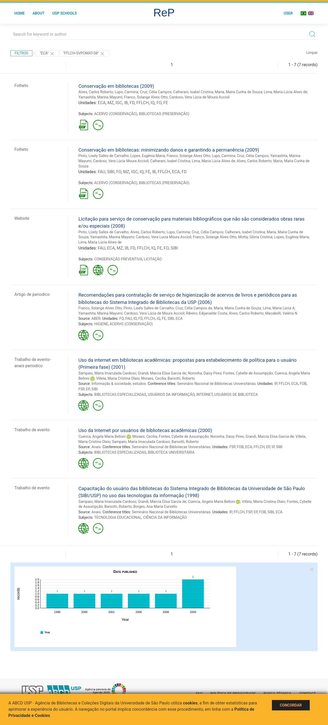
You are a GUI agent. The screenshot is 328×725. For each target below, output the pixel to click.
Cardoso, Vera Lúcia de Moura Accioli (199, 97)
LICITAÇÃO (153, 259)
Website (21, 218)
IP (276, 384)
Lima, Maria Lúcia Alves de (285, 92)
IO (135, 318)
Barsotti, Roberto (181, 378)
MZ (111, 102)
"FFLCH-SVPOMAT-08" (84, 53)
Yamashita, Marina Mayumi (100, 97)
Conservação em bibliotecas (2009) (116, 86)
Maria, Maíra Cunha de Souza (238, 92)
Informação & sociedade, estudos (119, 384)
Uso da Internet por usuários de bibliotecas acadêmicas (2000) (145, 430)
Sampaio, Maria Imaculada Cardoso (107, 373)
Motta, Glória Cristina (255, 237)
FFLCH (142, 102)
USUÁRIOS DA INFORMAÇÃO (171, 394)
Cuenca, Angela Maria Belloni (102, 436)
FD (132, 102)
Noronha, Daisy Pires (205, 373)
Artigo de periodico (32, 294)
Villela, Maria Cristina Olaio (117, 378)
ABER (96, 318)
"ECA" (47, 53)
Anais (96, 447)
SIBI (110, 171)
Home (19, 13)
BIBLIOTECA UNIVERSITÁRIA (171, 452)
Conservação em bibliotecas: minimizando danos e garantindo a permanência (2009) (168, 150)
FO (159, 102)
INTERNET (204, 394)
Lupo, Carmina (126, 92)
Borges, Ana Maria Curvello (155, 506)
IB (126, 102)
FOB (303, 384)
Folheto (21, 85)
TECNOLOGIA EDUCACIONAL (118, 517)
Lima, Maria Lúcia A (279, 308)
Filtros (21, 53)
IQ (152, 102)
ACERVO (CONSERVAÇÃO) (115, 114)
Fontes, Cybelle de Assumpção (248, 373)
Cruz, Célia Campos (155, 92)
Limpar (312, 53)
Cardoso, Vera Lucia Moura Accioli (164, 237)
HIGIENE (101, 324)
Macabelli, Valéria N (281, 313)
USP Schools (64, 13)
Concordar (291, 705)
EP (88, 389)
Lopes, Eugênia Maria (147, 156)
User (288, 13)
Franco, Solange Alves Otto (146, 97)
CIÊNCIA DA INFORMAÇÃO (165, 517)
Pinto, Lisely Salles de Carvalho (103, 156)
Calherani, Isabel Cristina (193, 92)
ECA (102, 102)
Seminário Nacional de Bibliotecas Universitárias (216, 384)
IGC (119, 102)
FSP (81, 389)
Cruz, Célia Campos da (193, 308)
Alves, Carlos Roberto (95, 92)
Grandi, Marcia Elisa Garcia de (162, 373)
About (39, 13)
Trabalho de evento (32, 429)
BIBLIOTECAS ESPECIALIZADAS (120, 394)
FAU (101, 171)
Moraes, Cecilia (153, 378)
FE (165, 102)
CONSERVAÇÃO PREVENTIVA (118, 259)
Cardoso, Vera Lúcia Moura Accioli (121, 161)
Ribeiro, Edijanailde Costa (206, 313)
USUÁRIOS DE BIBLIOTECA (236, 394)
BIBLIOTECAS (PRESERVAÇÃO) (164, 114)
